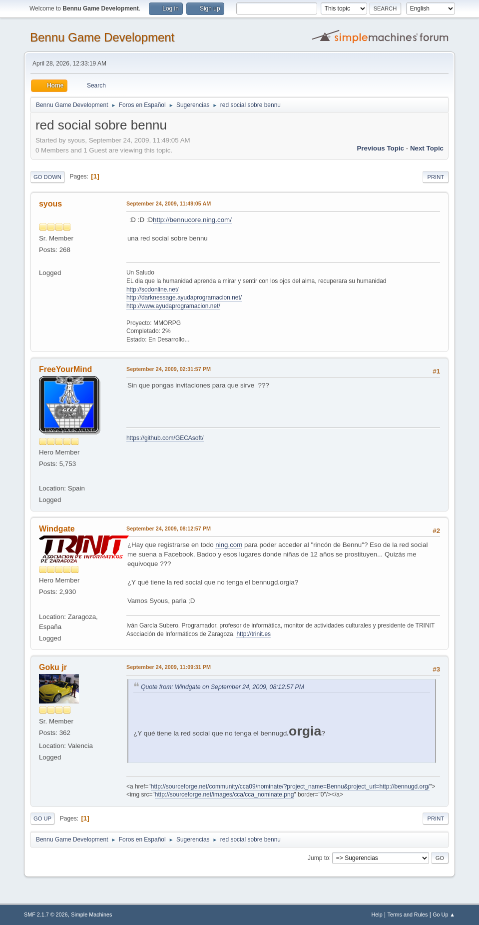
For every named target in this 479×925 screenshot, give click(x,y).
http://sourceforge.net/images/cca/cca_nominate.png (224, 794)
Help (377, 915)
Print (435, 177)
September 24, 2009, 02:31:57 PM (168, 369)
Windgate (57, 528)
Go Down (47, 177)
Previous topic (380, 148)
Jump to (318, 857)
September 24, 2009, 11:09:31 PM (168, 667)
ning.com (228, 544)
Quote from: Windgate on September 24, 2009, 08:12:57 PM (222, 687)
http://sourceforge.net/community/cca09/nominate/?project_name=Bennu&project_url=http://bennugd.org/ (290, 786)
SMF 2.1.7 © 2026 (46, 915)
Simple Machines (91, 915)
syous (50, 204)
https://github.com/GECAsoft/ (165, 438)
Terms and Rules (408, 915)
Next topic (427, 148)
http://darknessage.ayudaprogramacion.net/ (184, 297)
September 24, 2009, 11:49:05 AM (168, 203)
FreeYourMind (65, 369)
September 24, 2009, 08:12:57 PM (168, 529)
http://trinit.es (253, 634)
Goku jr (53, 667)
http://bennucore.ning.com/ (192, 220)
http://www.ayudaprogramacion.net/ (173, 306)
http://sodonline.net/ (152, 289)
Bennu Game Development (102, 37)
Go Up (42, 819)
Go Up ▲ (444, 915)
